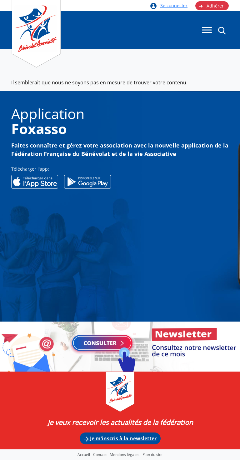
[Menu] (207, 30)
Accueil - (85, 454)
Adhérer (211, 6)
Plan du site (152, 454)
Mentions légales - (126, 454)
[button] (222, 30)
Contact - (101, 454)
